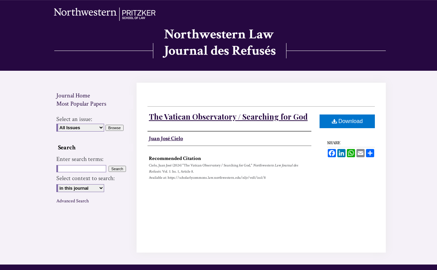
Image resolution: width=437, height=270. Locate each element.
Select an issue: (74, 119)
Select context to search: (85, 178)
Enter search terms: (79, 159)
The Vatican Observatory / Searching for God (228, 116)
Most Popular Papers (81, 104)
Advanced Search (72, 201)
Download (347, 121)
